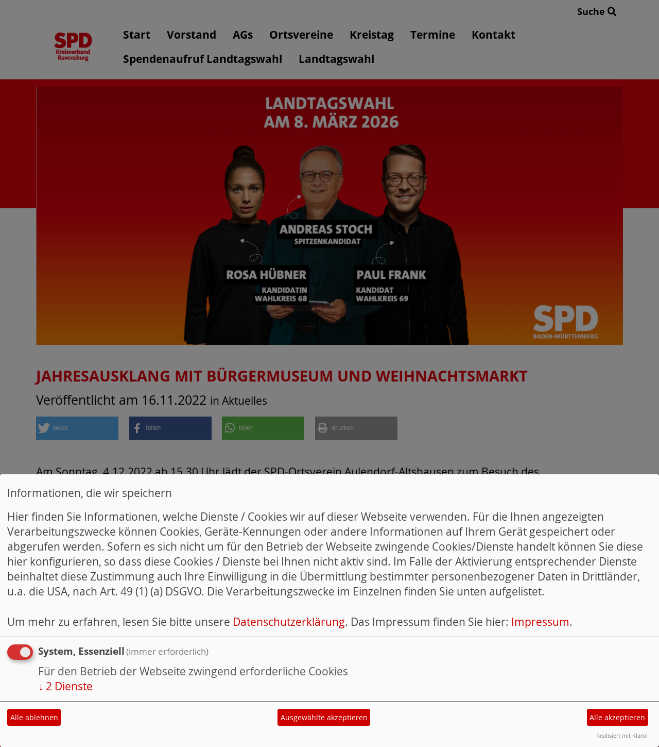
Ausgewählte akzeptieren (324, 717)
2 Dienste (65, 686)
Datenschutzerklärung (289, 622)
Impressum (540, 622)
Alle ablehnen (34, 717)
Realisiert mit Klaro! (622, 735)
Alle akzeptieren (617, 717)
